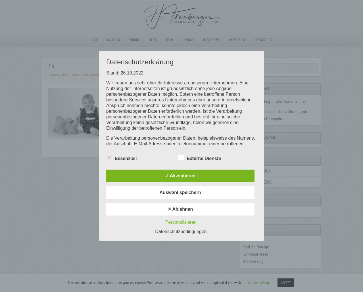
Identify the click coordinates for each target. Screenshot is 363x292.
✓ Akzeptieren (180, 175)
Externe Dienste (199, 158)
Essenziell (121, 158)
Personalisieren (181, 222)
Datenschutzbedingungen (180, 231)
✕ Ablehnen (180, 209)
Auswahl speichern (180, 192)
